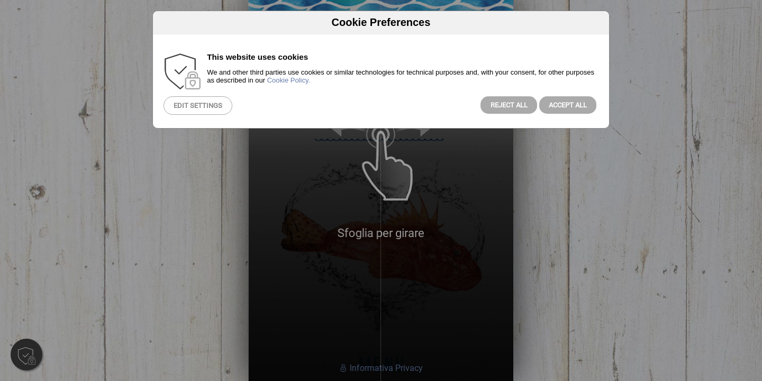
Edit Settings (198, 106)
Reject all (509, 105)
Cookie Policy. (288, 80)
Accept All (568, 105)
